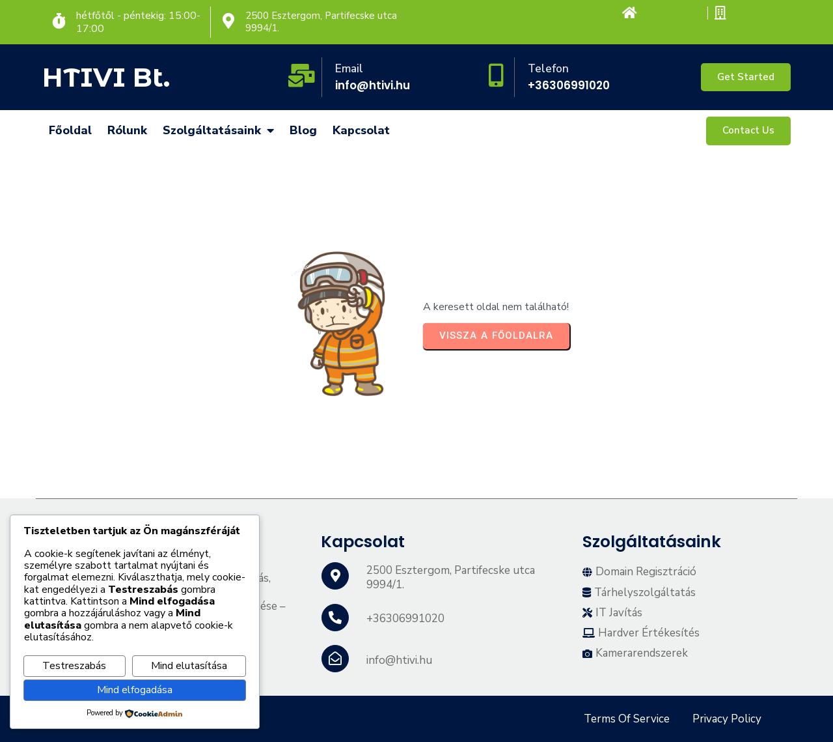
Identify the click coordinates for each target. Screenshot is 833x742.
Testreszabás (74, 666)
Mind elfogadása (134, 690)
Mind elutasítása (189, 666)
